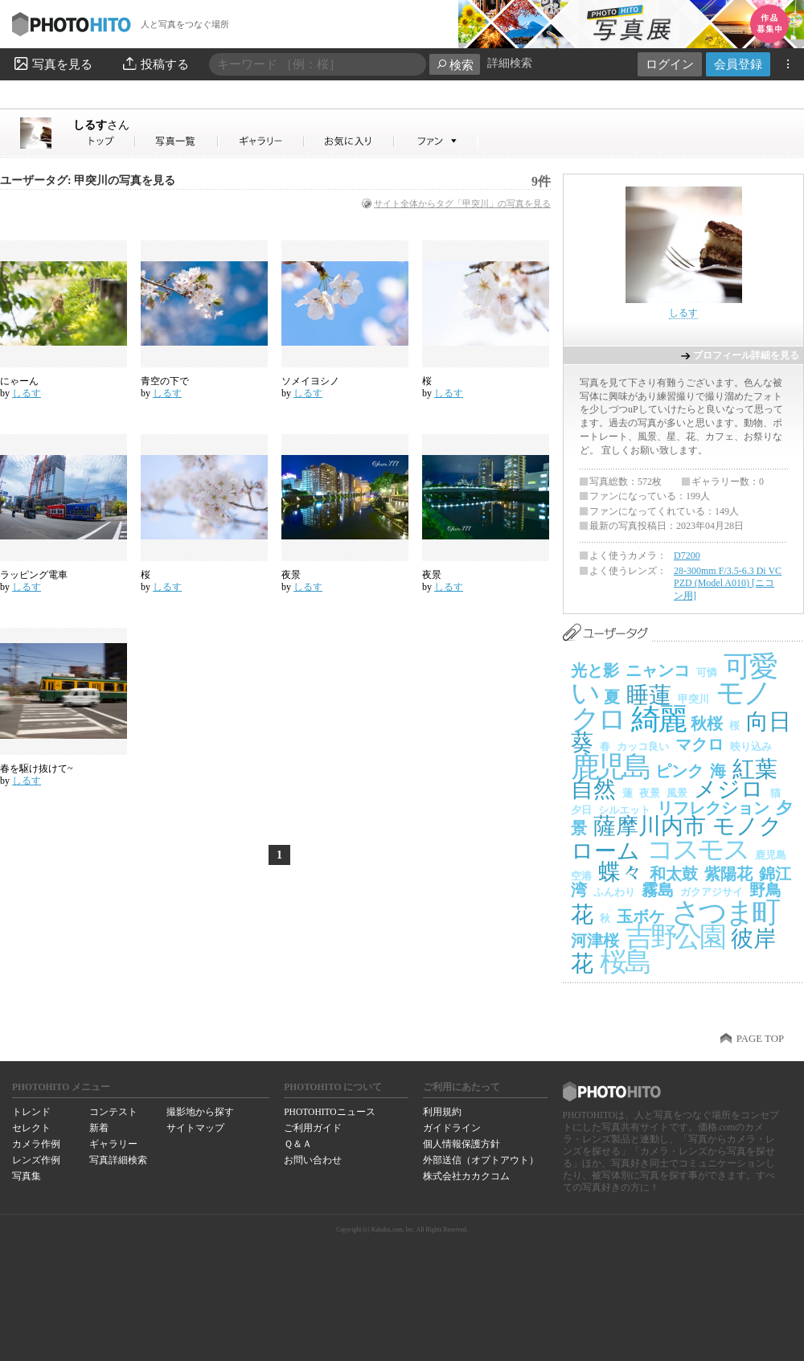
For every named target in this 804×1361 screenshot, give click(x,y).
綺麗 (658, 719)
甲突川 (693, 699)
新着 (99, 1128)
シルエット (624, 810)
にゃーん (19, 381)
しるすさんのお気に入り (349, 141)
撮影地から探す (200, 1112)
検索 (455, 65)
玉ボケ (641, 916)
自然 (593, 789)
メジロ (729, 789)
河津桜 (595, 940)
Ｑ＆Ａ (298, 1144)
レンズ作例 (36, 1160)
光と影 (595, 670)
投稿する (155, 63)
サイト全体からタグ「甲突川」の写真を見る (462, 203)
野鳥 (765, 890)
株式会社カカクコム (466, 1176)
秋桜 (707, 723)
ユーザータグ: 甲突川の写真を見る (87, 180)
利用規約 (442, 1112)
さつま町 (724, 912)
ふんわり (614, 892)
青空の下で (165, 381)
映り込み (751, 746)
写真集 (26, 1176)
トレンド (31, 1112)
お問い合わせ (313, 1160)
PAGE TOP (760, 1038)
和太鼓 (674, 874)
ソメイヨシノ (310, 381)
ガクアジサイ (711, 892)
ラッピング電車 (34, 574)
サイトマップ (195, 1128)
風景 (677, 793)
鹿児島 (610, 767)
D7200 (687, 555)
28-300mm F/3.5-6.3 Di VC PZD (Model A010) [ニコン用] (727, 583)
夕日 (581, 810)
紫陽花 (728, 874)
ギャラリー (113, 1144)
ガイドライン (452, 1128)
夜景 (291, 574)
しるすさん (104, 141)
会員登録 (738, 64)
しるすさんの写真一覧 (177, 141)
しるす (101, 124)
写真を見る (52, 63)
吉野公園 (675, 937)
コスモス (697, 849)
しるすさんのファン (436, 141)
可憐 (706, 672)
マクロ (699, 744)
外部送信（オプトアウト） (481, 1160)
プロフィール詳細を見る (746, 355)
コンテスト (113, 1112)
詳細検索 (509, 63)
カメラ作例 (36, 1144)
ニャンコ (658, 670)
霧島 (658, 890)
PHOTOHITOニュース (329, 1112)
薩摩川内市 (649, 826)
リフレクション (713, 808)
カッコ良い (643, 746)
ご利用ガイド (313, 1128)
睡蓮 (648, 695)
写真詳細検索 (118, 1160)
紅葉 (754, 768)
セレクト (31, 1128)
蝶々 (620, 871)
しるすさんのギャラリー (262, 141)
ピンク (679, 771)
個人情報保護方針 (461, 1144)
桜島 (624, 962)
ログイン (670, 64)
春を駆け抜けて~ (36, 768)
